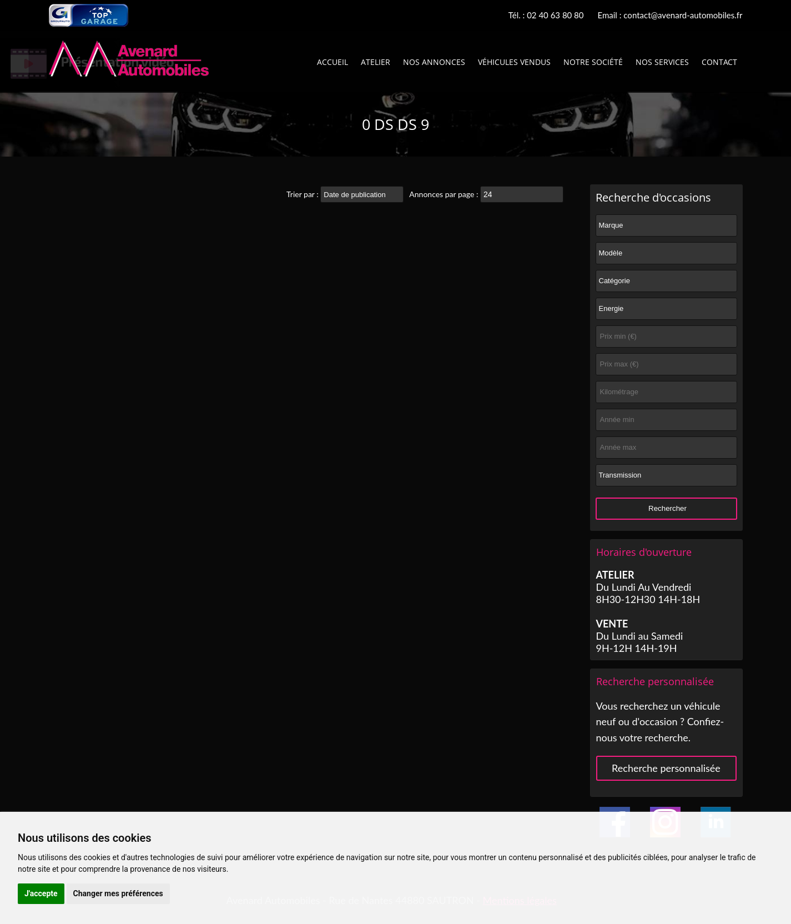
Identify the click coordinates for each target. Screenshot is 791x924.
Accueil (332, 62)
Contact (719, 62)
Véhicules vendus (514, 62)
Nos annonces (434, 62)
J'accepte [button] (41, 893)
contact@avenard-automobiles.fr (682, 15)
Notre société (593, 62)
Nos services (662, 62)
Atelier (375, 62)
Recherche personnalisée (666, 768)
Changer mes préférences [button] (118, 893)
